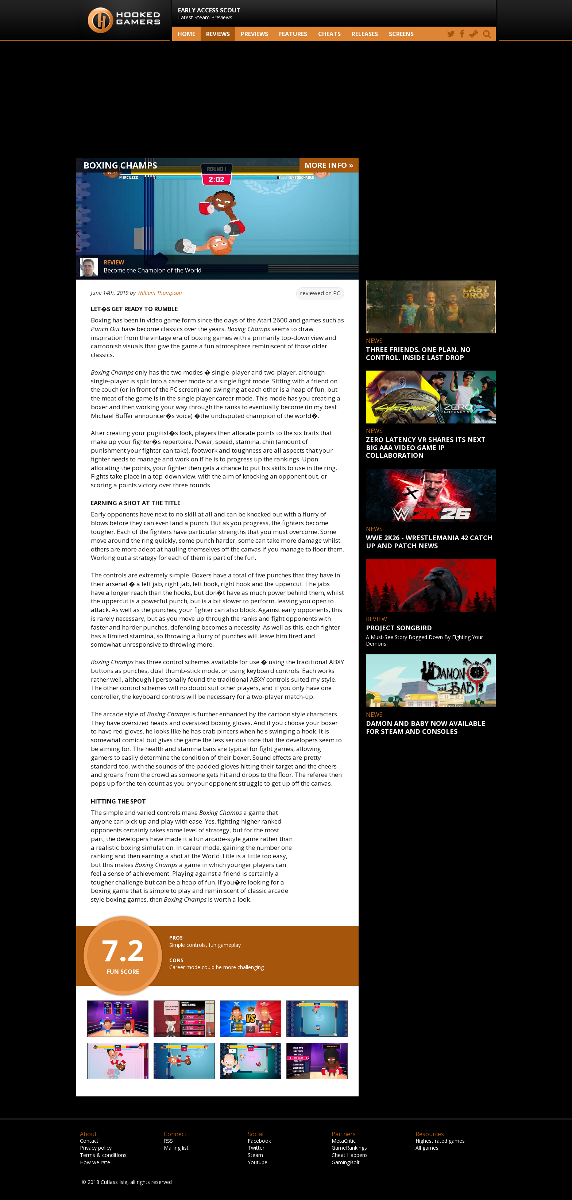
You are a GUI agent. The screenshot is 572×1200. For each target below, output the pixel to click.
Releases (365, 34)
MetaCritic (344, 1140)
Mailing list (176, 1147)
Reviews (218, 34)
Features (293, 34)
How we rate (95, 1162)
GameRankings (349, 1147)
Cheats (329, 34)
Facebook (259, 1140)
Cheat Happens (350, 1154)
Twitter (256, 1147)
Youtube (257, 1162)
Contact (89, 1140)
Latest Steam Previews (209, 13)
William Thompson (159, 292)
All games (427, 1147)
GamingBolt (346, 1162)
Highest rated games (440, 1140)
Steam (255, 1154)
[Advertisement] (286, 100)
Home (186, 34)
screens (401, 34)
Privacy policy (96, 1147)
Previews (254, 34)
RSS (168, 1140)
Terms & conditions (103, 1154)
